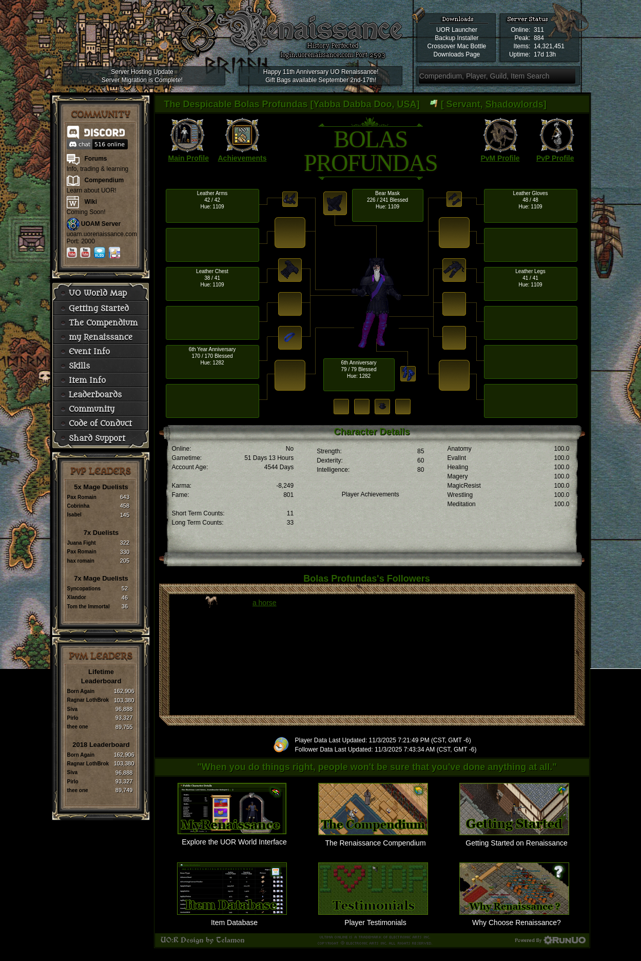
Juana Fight (81, 543)
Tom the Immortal (88, 606)
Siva (72, 709)
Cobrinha (78, 506)
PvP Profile (555, 158)
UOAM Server (101, 223)
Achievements (242, 158)
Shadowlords (514, 104)
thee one (77, 726)
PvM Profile (499, 158)
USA (407, 104)
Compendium (104, 180)
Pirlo (73, 718)
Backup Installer (456, 38)
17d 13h (545, 54)
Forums (96, 158)
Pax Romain (81, 497)
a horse (264, 603)
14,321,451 (549, 46)
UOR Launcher (456, 29)
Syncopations (84, 588)
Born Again (81, 691)
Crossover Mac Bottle (457, 46)
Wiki (91, 201)
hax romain (80, 561)
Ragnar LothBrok (88, 700)
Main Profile (188, 158)
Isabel (74, 514)
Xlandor (76, 597)
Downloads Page (457, 54)
